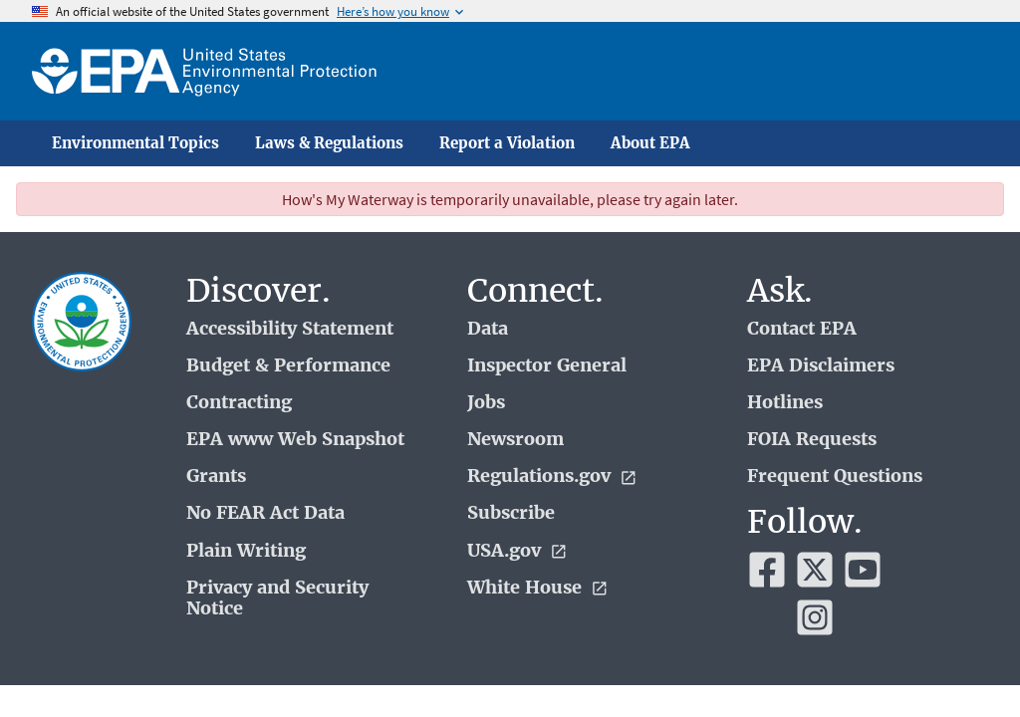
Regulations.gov (552, 476)
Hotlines (785, 402)
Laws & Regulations (329, 143)
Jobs (486, 402)
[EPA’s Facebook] (767, 570)
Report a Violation (507, 143)
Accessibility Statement (289, 329)
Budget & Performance (288, 366)
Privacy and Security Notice (277, 598)
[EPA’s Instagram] (815, 617)
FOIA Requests (812, 439)
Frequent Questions (834, 476)
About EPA (650, 143)
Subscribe (511, 513)
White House (538, 588)
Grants (216, 476)
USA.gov (517, 551)
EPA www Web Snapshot (295, 439)
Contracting (239, 402)
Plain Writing (246, 551)
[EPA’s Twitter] (815, 570)
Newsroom (515, 439)
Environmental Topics (135, 143)
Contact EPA (802, 329)
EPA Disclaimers (820, 366)
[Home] (204, 71)
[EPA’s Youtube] (863, 570)
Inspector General (547, 366)
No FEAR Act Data (265, 513)
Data (487, 329)
